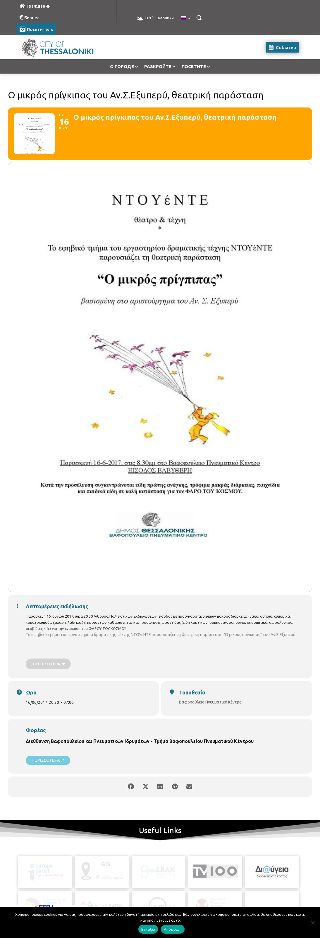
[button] (199, 17)
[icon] (186, 905)
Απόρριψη (173, 929)
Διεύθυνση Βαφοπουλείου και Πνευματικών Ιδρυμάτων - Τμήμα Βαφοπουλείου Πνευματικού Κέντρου (140, 741)
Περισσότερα (48, 760)
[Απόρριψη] (313, 922)
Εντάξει (148, 929)
